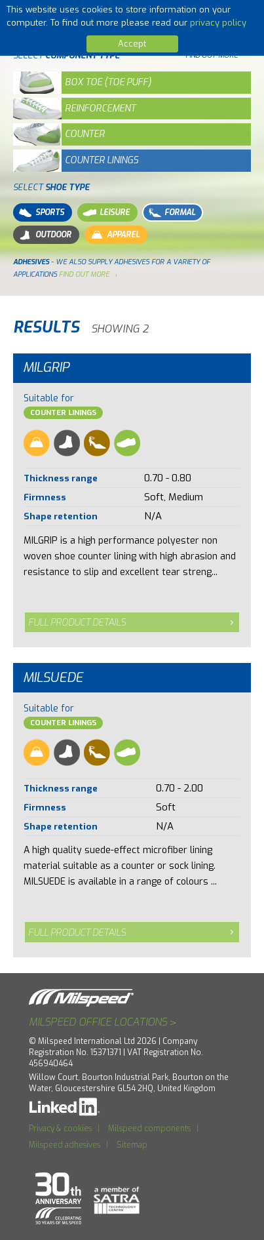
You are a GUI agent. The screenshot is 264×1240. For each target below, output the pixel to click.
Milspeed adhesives (64, 1145)
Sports (40, 212)
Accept (132, 43)
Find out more (211, 55)
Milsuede (53, 678)
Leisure (105, 212)
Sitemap (132, 1145)
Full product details (77, 622)
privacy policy (218, 22)
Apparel (114, 235)
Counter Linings (63, 413)
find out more (84, 274)
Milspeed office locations (103, 1022)
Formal (170, 212)
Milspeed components (149, 1128)
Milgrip (46, 367)
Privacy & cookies (60, 1128)
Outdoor (44, 235)
